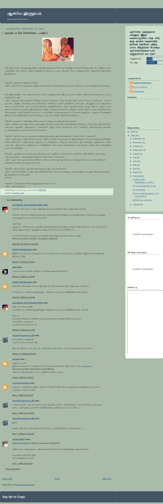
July (135, 157)
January (136, 204)
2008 (133, 136)
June (135, 161)
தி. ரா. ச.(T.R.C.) (140, 87)
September (138, 150)
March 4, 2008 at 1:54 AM (23, 277)
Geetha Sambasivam (22, 249)
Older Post (106, 479)
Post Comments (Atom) (24, 485)
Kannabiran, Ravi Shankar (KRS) (27, 205)
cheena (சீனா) (18, 439)
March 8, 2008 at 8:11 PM (23, 330)
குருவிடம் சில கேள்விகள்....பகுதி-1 (26, 33)
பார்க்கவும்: (86, 366)
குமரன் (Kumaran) (20, 383)
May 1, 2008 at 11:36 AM (23, 434)
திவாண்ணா (138, 91)
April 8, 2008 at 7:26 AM (22, 377)
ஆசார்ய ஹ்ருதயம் (24, 13)
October (136, 146)
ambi (14, 267)
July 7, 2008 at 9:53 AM (22, 463)
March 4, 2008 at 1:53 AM (23, 262)
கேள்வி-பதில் (18, 193)
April (135, 169)
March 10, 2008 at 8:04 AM (24, 354)
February (137, 176)
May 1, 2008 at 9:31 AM (22, 395)
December (138, 139)
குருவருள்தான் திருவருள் (144, 186)
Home (57, 479)
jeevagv (16, 359)
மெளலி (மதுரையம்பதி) (23, 335)
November (138, 142)
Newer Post (7, 479)
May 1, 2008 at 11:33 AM (23, 413)
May (135, 165)
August (136, 154)
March (136, 172)
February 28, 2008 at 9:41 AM (25, 244)
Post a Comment (12, 469)
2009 (133, 132)
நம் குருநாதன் (138, 190)
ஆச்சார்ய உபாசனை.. (142, 200)
